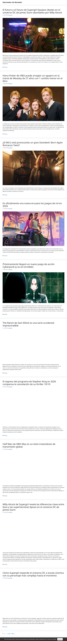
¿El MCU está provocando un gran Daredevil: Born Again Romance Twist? (33, 144)
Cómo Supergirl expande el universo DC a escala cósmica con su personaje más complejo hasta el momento (33, 574)
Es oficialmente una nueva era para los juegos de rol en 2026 (32, 205)
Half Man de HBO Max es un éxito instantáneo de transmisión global (29, 445)
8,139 (9, 633)
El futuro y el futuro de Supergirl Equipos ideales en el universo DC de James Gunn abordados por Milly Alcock (32, 11)
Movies (5, 67)
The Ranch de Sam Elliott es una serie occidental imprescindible (28, 324)
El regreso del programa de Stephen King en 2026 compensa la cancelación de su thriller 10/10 (29, 383)
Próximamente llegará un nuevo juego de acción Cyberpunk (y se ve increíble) (29, 265)
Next (13, 633)
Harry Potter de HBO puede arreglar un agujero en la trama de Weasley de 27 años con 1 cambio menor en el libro (32, 78)
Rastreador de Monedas (12, 2)
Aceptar (60, 639)
